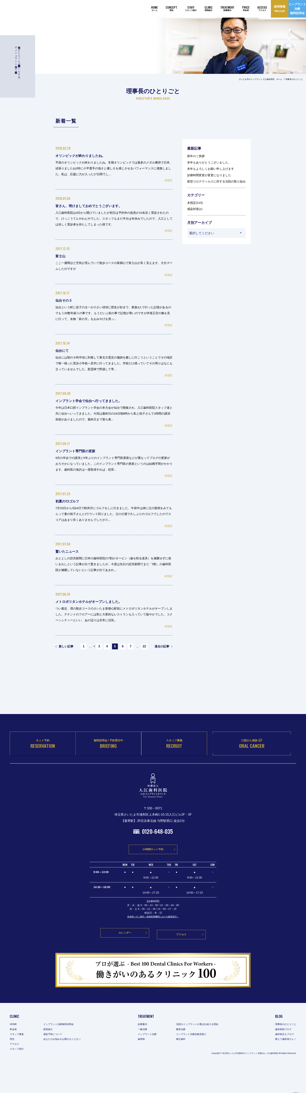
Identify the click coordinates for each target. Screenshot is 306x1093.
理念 (12, 1067)
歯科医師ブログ (281, 1057)
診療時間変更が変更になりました (209, 175)
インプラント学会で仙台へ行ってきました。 (97, 400)
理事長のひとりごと (284, 1052)
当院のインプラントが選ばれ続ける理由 (201, 1052)
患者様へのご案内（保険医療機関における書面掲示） (153, 948)
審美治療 (182, 1057)
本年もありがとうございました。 (209, 162)
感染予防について (57, 1062)
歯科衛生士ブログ (283, 1062)
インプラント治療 (146, 1062)
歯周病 (139, 1067)
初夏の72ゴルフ (70, 501)
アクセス (15, 1071)
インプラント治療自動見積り (194, 1062)
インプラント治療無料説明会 (63, 1052)
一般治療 (140, 1057)
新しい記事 (64, 646)
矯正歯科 (182, 1067)
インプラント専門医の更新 (80, 451)
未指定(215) (195, 202)
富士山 (61, 256)
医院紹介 (51, 1057)
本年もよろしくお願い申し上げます (210, 168)
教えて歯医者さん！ (284, 1067)
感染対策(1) (194, 209)
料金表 (14, 1057)
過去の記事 (164, 646)
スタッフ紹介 (18, 1076)
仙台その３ (65, 300)
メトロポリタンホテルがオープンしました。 (98, 601)
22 (147, 646)
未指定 (168, 180)
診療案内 (140, 1052)
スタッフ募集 (18, 1062)
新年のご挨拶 (196, 156)
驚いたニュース (70, 551)
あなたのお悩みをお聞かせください (67, 1067)
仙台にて (63, 350)
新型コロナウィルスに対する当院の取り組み (216, 181)
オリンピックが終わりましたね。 (87, 155)
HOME (14, 1052)
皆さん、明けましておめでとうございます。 (98, 205)
